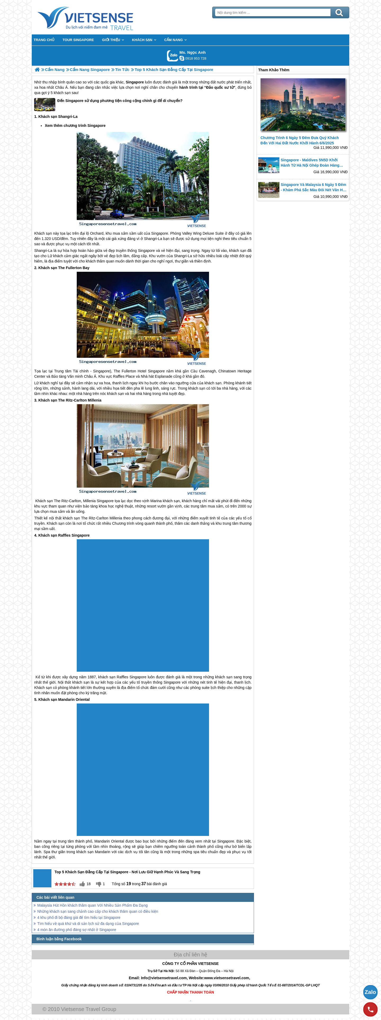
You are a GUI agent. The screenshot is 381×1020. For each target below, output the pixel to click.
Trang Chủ (98, 17)
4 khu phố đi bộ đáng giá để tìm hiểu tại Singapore (78, 917)
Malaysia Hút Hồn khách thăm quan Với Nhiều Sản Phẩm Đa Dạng (92, 905)
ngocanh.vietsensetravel (181, 58)
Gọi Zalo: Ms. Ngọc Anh (173, 56)
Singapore (135, 82)
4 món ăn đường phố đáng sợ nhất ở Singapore (76, 930)
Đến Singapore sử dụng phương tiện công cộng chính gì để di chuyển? (108, 104)
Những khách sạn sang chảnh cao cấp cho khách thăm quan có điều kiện (97, 911)
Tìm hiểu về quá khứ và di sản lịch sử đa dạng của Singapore (88, 923)
